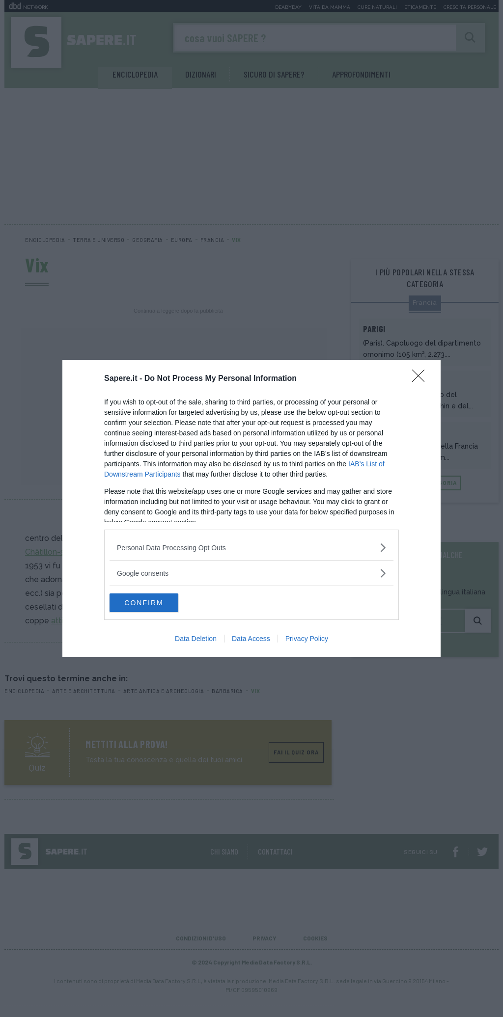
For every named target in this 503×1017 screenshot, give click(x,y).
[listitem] (251, 547)
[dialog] (251, 508)
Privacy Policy (306, 639)
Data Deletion (196, 639)
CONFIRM (156, 603)
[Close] (421, 378)
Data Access (251, 639)
